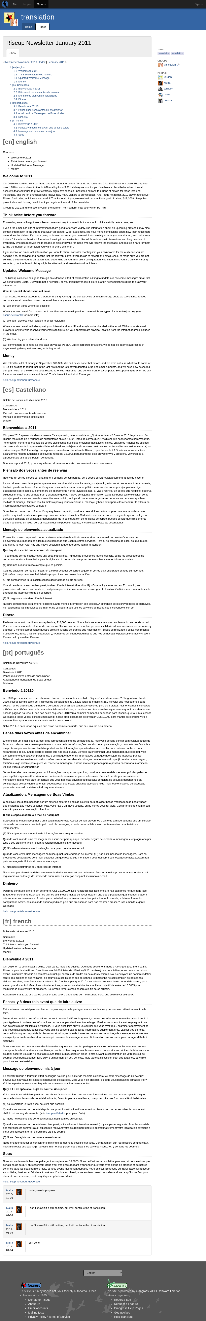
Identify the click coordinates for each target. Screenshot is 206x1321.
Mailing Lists (36, 1312)
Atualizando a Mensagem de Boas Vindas (38, 113)
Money (19, 81)
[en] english (17, 67)
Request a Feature (126, 1304)
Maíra (9, 1190)
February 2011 (56, 62)
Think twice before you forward (32, 74)
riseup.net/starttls (13, 315)
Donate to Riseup (39, 1299)
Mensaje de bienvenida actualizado (35, 95)
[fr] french (16, 120)
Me (15, 4)
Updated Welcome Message (31, 78)
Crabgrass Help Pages (128, 1308)
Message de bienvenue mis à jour (34, 131)
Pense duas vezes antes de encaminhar (38, 110)
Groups (41, 4)
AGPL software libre (163, 1291)
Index (42, 62)
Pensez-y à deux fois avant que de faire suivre (41, 127)
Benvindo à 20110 (25, 106)
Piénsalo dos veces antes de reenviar (36, 92)
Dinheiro (20, 117)
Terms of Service (59, 1316)
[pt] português (19, 103)
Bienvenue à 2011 (25, 124)
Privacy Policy (37, 1316)
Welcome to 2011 (25, 71)
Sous (18, 134)
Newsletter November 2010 (21, 62)
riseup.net (49, 1291)
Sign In (199, 4)
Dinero (19, 99)
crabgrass (142, 1291)
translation (38, 17)
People (27, 4)
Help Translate (123, 1316)
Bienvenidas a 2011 (26, 88)
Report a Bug (122, 1299)
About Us (34, 1304)
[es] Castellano (19, 85)
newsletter (164, 53)
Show (12, 52)
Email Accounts (38, 1308)
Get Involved (122, 1312)
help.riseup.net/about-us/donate (21, 379)
